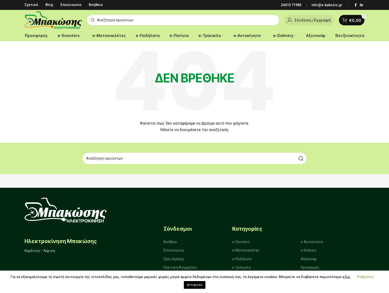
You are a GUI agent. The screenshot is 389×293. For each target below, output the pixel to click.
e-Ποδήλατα (241, 259)
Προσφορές (310, 267)
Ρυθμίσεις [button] (365, 277)
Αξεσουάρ (309, 259)
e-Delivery (308, 251)
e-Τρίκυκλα (241, 267)
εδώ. (346, 277)
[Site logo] (53, 19)
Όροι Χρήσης (173, 259)
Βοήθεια (170, 242)
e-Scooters (241, 242)
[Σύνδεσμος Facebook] (355, 5)
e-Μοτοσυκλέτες (245, 251)
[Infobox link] (291, 5)
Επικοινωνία (173, 251)
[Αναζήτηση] (183, 20)
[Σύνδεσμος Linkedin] (361, 5)
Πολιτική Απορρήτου (180, 267)
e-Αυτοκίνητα (312, 242)
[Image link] (65, 209)
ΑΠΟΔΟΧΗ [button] (194, 285)
